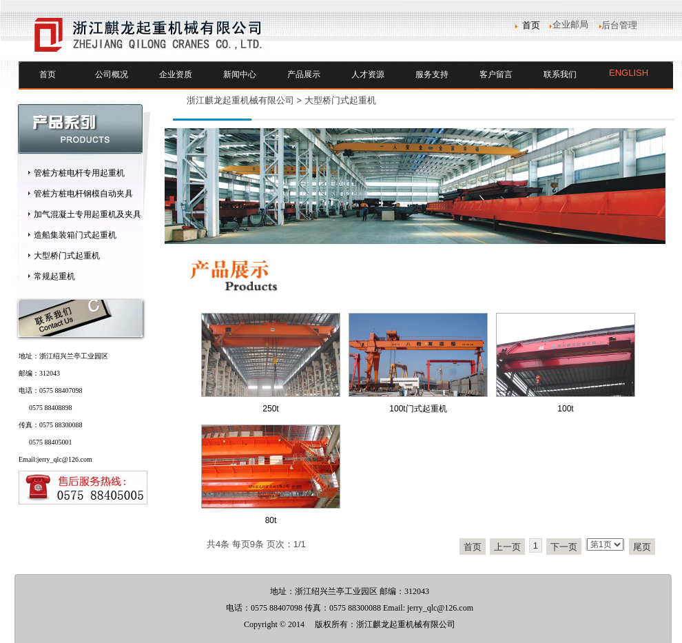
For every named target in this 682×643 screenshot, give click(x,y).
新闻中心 (239, 74)
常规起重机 (54, 276)
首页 (47, 74)
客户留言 (496, 74)
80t (271, 520)
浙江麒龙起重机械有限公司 (240, 100)
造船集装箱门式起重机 (75, 235)
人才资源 (367, 74)
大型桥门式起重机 (67, 256)
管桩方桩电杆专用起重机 (79, 173)
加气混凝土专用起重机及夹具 (87, 214)
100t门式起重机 (417, 409)
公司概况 (111, 74)
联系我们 (560, 74)
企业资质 (175, 74)
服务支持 (431, 74)
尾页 (642, 547)
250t (270, 409)
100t (565, 409)
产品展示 (303, 74)
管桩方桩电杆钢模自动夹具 (83, 193)
